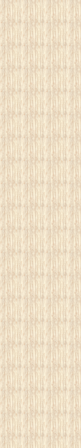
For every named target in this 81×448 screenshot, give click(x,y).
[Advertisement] (36, 8)
